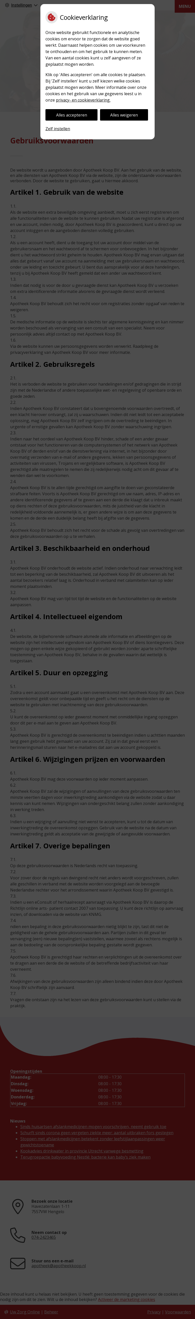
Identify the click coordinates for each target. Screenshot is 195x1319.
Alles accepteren (71, 115)
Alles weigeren (124, 115)
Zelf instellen (57, 128)
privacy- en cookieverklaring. (83, 100)
